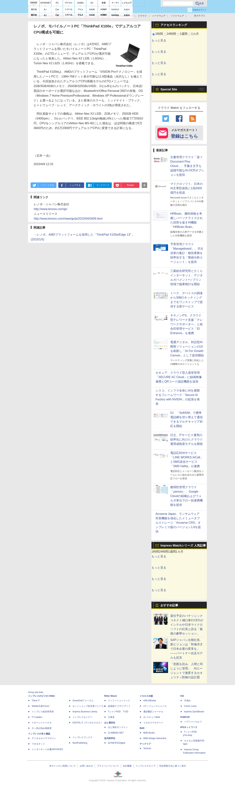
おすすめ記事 (169, 605)
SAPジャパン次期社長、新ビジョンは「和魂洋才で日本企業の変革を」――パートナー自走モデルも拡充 (186, 648)
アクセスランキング (173, 25)
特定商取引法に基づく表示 (172, 766)
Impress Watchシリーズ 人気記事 (183, 545)
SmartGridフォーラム (83, 700)
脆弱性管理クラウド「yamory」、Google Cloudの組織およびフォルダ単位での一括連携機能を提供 (186, 496)
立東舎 (111, 717)
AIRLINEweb (149, 700)
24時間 (171, 33)
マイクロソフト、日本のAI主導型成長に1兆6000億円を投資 (186, 188)
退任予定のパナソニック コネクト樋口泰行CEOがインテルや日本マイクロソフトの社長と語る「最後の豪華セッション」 (186, 624)
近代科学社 (109, 738)
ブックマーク (102, 185)
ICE (182, 696)
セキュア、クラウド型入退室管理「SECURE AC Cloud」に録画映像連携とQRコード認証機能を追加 (178, 377)
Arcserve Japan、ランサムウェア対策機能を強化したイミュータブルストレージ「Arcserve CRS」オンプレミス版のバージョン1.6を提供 (178, 522)
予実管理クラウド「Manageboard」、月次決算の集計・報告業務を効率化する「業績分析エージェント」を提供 (186, 253)
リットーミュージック (119, 700)
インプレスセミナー (82, 717)
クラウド (142, 16)
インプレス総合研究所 (43, 711)
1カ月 (195, 33)
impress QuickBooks (194, 711)
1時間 (159, 33)
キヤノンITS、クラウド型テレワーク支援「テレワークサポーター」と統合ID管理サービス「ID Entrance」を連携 (186, 324)
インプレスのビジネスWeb (41, 696)
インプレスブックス (82, 737)
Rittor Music (110, 696)
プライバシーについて (108, 766)
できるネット (38, 744)
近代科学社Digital (116, 743)
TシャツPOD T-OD (118, 711)
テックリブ (145, 744)
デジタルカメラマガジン (44, 738)
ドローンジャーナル (42, 722)
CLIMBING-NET (116, 732)
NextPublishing (79, 743)
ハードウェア (158, 16)
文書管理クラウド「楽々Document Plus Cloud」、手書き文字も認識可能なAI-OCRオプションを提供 (187, 166)
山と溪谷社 (109, 722)
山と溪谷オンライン (118, 727)
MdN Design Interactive (154, 738)
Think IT (36, 700)
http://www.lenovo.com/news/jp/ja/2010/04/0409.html (68, 218)
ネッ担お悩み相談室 (42, 728)
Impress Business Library (84, 711)
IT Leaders (37, 717)
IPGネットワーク (189, 727)
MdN (142, 728)
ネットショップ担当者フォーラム (89, 706)
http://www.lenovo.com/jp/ (50, 209)
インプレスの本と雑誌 (39, 733)
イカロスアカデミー (153, 722)
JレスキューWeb (151, 717)
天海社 (187, 700)
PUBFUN (185, 717)
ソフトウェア (177, 16)
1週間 (183, 33)
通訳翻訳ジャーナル (153, 711)
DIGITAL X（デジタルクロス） (87, 722)
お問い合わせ (86, 766)
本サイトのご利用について (62, 766)
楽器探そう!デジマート (119, 706)
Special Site (168, 89)
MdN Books (149, 732)
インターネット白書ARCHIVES (47, 749)
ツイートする (47, 185)
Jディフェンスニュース (155, 706)
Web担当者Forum (40, 706)
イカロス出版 (146, 696)
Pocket (130, 185)
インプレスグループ (145, 766)
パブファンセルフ (193, 721)
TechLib (147, 748)
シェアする (75, 185)
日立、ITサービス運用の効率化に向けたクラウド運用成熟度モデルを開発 (186, 439)
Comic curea (190, 706)
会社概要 (127, 766)
